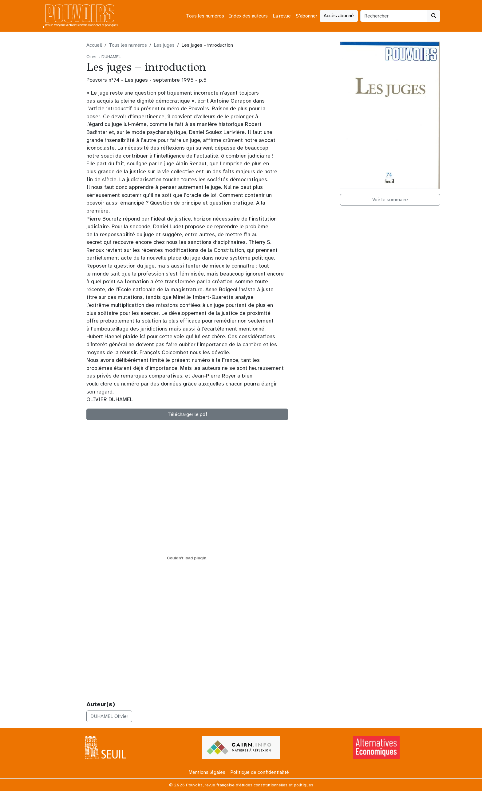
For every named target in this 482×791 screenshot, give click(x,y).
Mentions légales (206, 772)
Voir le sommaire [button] (390, 200)
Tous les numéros (205, 16)
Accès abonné (339, 16)
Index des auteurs (248, 16)
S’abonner (306, 16)
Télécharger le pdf (187, 414)
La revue (282, 16)
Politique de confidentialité (259, 772)
